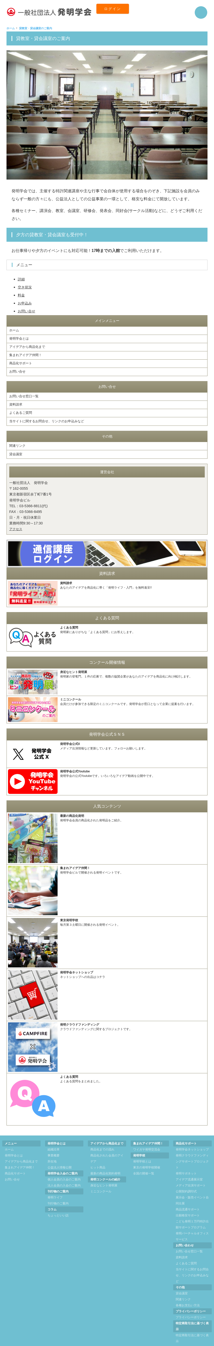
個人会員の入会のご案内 (64, 1169)
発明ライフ (55, 1187)
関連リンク (18, 437)
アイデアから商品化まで (28, 345)
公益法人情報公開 (60, 1157)
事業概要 (54, 1145)
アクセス (16, 519)
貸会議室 (16, 445)
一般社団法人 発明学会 (101, 1342)
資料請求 (16, 399)
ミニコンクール (100, 1181)
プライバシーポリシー (191, 1307)
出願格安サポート (188, 1205)
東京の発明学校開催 (146, 1157)
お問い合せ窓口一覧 (25, 391)
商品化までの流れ (102, 1139)
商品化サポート (21, 360)
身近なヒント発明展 (103, 1175)
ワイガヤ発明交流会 (146, 1139)
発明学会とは (19, 337)
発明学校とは (142, 1151)
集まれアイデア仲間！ (26, 352)
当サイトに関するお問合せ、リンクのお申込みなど (49, 414)
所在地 (52, 1151)
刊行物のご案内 (58, 1193)
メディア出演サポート (191, 1175)
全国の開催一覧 (143, 1163)
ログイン (115, 12)
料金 (22, 295)
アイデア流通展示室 (189, 1169)
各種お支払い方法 (188, 1295)
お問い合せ (28, 311)
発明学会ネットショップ (192, 1139)
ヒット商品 (97, 1157)
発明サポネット (186, 1163)
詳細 (22, 279)
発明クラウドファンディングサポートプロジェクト (192, 1151)
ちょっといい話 (58, 1205)
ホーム (14, 330)
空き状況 (26, 287)
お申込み (26, 303)
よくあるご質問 (21, 406)
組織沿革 (54, 1139)
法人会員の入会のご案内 (64, 1175)
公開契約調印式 (186, 1181)
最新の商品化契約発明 (105, 1163)
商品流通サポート (188, 1199)
